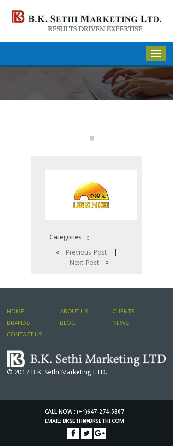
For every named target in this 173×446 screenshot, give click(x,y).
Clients (124, 311)
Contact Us (24, 334)
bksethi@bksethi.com (93, 421)
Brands (18, 322)
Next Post (84, 262)
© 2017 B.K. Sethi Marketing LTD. (57, 371)
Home (15, 311)
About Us (74, 311)
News (121, 322)
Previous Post (86, 252)
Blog (68, 322)
